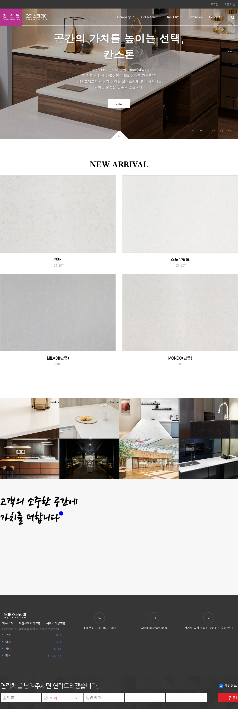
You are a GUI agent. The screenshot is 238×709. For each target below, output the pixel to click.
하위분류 (133, 17)
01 (193, 131)
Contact (214, 17)
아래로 (119, 135)
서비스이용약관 (56, 623)
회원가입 (229, 4)
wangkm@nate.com (154, 628)
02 (204, 131)
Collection (148, 17)
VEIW (119, 104)
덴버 (58, 259)
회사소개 (7, 623)
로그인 (214, 4)
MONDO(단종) (180, 358)
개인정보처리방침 (30, 623)
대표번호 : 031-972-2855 (99, 628)
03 (213, 131)
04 (221, 131)
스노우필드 (180, 259)
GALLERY (172, 17)
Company (124, 17)
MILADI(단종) (58, 358)
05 (229, 131)
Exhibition (196, 17)
